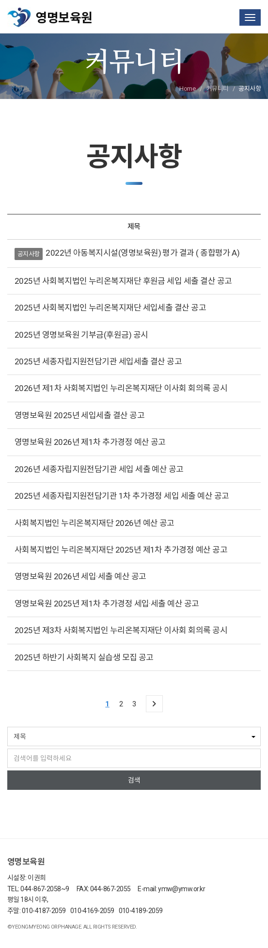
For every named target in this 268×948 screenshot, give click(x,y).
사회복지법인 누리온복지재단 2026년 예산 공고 (94, 523)
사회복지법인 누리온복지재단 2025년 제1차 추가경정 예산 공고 (121, 550)
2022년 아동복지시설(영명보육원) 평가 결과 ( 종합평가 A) (142, 253)
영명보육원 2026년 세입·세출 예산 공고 (80, 576)
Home (187, 88)
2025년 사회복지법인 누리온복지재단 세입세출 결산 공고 (110, 307)
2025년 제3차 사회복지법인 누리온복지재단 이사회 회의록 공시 (121, 630)
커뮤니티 (217, 88)
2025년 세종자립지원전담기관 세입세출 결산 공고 (98, 361)
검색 (134, 780)
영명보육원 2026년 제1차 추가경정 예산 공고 (90, 442)
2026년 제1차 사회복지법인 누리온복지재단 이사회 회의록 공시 (121, 388)
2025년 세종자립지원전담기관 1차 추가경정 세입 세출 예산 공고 (122, 496)
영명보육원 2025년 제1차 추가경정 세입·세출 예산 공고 (107, 603)
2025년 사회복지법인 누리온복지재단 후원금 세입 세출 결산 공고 (123, 281)
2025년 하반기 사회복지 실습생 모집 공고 (84, 657)
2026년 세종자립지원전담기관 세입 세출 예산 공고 (99, 469)
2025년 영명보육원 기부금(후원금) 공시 (81, 335)
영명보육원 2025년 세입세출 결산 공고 (79, 415)
